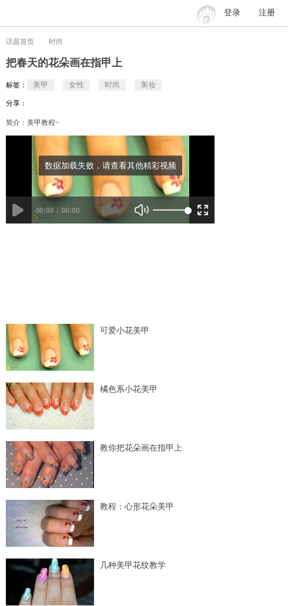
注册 (267, 12)
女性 (76, 84)
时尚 (56, 42)
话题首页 (20, 42)
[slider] (170, 210)
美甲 (40, 84)
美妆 (148, 84)
